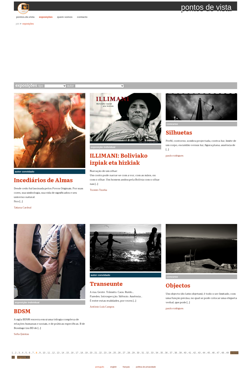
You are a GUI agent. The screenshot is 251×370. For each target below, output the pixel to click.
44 (204, 352)
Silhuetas (179, 132)
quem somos (65, 17)
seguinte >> (23, 357)
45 (208, 352)
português (99, 367)
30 (138, 352)
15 (67, 352)
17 (77, 352)
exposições (46, 17)
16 (72, 352)
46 (213, 352)
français (126, 367)
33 (152, 352)
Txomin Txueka (98, 190)
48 (223, 352)
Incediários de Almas (43, 180)
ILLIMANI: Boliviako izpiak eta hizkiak (119, 158)
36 (166, 352)
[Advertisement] (125, 54)
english (113, 367)
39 (180, 352)
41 (190, 352)
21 (95, 352)
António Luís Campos (102, 307)
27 (124, 352)
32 (147, 352)
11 (48, 352)
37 (171, 352)
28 (128, 352)
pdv (17, 23)
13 (58, 352)
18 (81, 352)
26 (119, 352)
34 (157, 352)
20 (91, 352)
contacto (82, 17)
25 (114, 352)
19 (86, 352)
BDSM (22, 311)
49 (227, 352)
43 (199, 352)
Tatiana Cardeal (22, 208)
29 (133, 352)
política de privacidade (146, 367)
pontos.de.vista (25, 17)
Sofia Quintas (21, 334)
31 (143, 352)
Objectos (178, 285)
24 (110, 352)
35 (161, 352)
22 (100, 352)
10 (44, 352)
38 (176, 352)
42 (194, 352)
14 (62, 352)
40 (185, 352)
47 (218, 352)
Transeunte (106, 283)
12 (53, 352)
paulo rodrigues (174, 156)
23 (105, 352)
